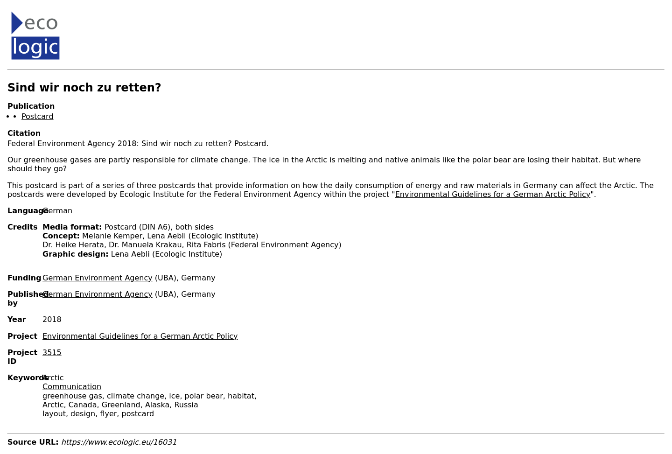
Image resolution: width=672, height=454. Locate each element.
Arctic (52, 377)
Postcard (37, 116)
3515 (52, 352)
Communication (71, 386)
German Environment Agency (97, 277)
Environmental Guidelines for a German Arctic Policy (493, 194)
